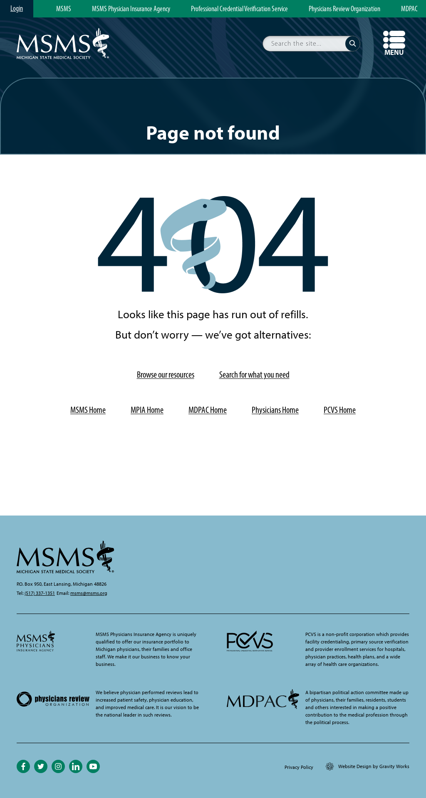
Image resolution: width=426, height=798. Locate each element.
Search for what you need (254, 374)
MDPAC (409, 9)
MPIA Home (147, 409)
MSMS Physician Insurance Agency (131, 9)
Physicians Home (275, 409)
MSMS (63, 9)
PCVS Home (340, 409)
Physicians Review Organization (344, 9)
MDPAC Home (207, 409)
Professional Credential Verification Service (239, 9)
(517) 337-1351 (40, 593)
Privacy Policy (299, 767)
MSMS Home (88, 409)
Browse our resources (165, 374)
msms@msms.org (88, 593)
